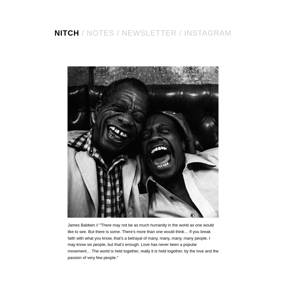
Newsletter (149, 33)
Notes (101, 33)
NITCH (67, 33)
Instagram (208, 33)
